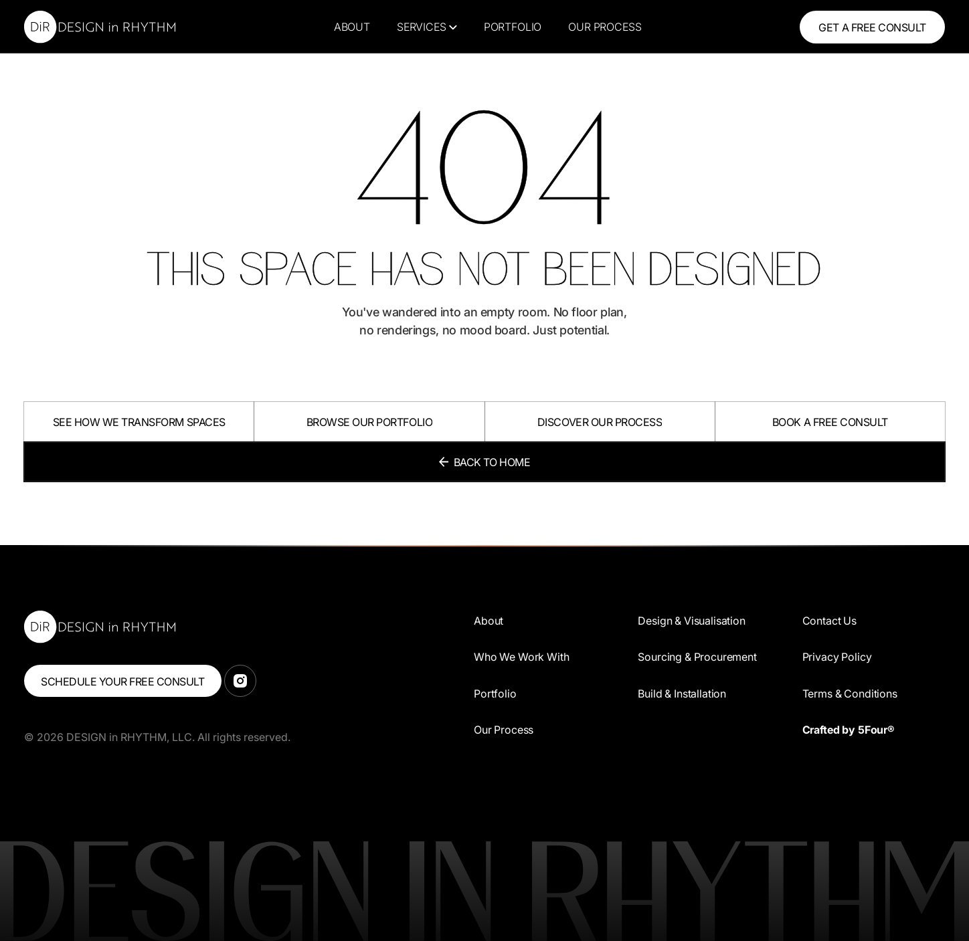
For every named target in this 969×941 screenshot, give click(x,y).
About (352, 27)
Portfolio (513, 27)
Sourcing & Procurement (697, 656)
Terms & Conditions (849, 693)
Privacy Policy (837, 656)
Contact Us (829, 620)
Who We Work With (521, 656)
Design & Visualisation (691, 620)
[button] (427, 27)
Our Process (604, 27)
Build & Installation (682, 693)
